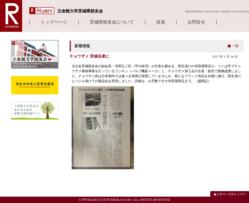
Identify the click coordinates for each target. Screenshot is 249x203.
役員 (160, 22)
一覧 (235, 46)
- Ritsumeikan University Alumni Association (216, 11)
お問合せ (196, 22)
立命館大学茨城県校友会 (80, 11)
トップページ (54, 22)
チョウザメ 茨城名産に (89, 56)
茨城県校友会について (112, 22)
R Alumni (41, 10)
